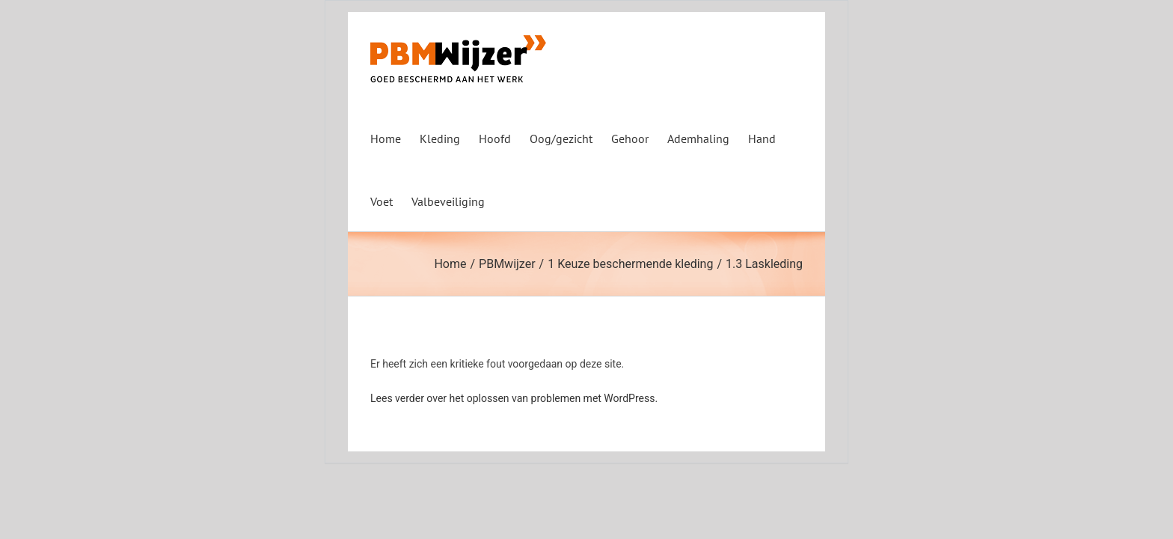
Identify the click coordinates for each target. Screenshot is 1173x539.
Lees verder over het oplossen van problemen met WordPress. (514, 398)
